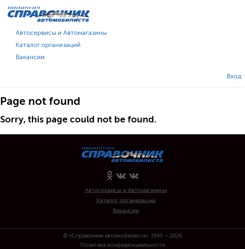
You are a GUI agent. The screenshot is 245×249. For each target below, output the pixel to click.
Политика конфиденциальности (122, 245)
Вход (234, 76)
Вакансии (30, 57)
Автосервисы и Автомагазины (61, 32)
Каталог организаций (48, 45)
